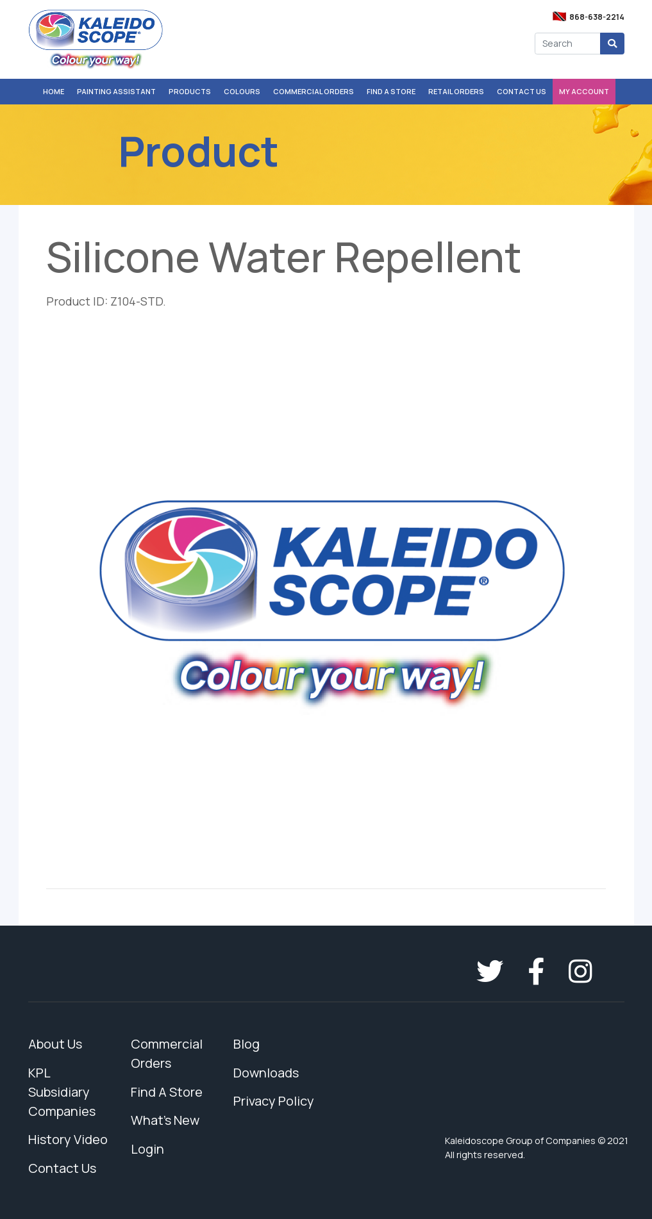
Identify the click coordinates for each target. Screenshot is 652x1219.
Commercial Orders (313, 91)
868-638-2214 (596, 17)
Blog (246, 1043)
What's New (165, 1120)
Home (53, 91)
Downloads (266, 1072)
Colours (242, 91)
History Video (68, 1139)
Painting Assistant (116, 91)
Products (190, 91)
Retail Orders (456, 91)
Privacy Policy (273, 1100)
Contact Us (521, 91)
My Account (584, 91)
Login (147, 1149)
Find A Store (391, 91)
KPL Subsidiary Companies (62, 1092)
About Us (55, 1043)
